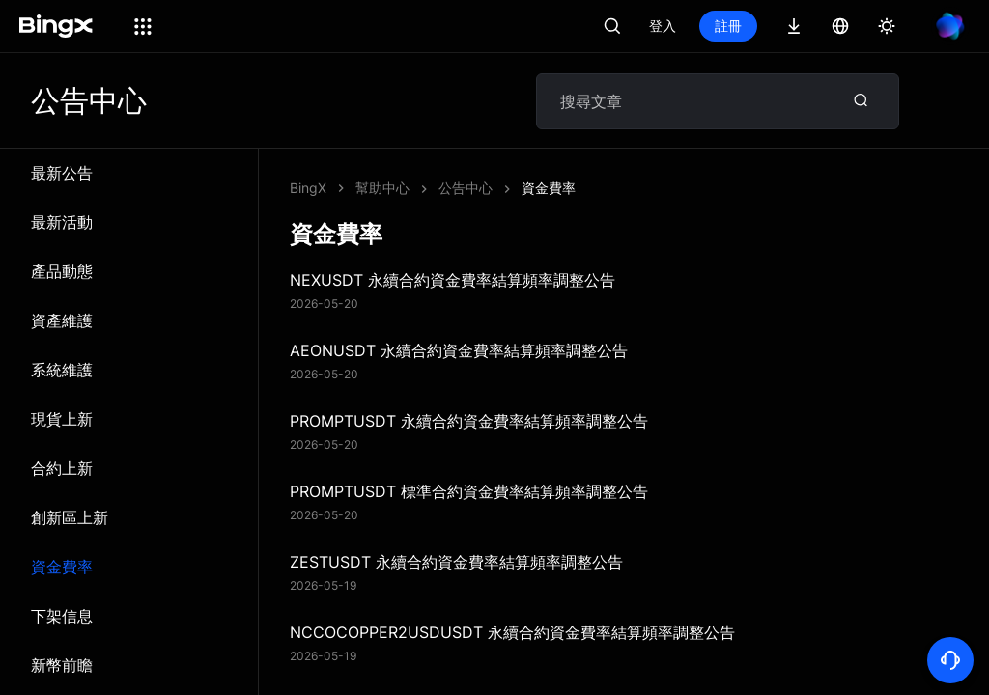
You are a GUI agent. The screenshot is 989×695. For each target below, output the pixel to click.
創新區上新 (69, 517)
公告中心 (465, 188)
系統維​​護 (62, 369)
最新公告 (62, 172)
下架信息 (62, 616)
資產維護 (62, 320)
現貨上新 (62, 419)
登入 (662, 25)
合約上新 (62, 468)
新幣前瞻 (62, 665)
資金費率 (62, 566)
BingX (308, 188)
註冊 (728, 25)
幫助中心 (382, 188)
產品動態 (62, 271)
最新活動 (62, 222)
